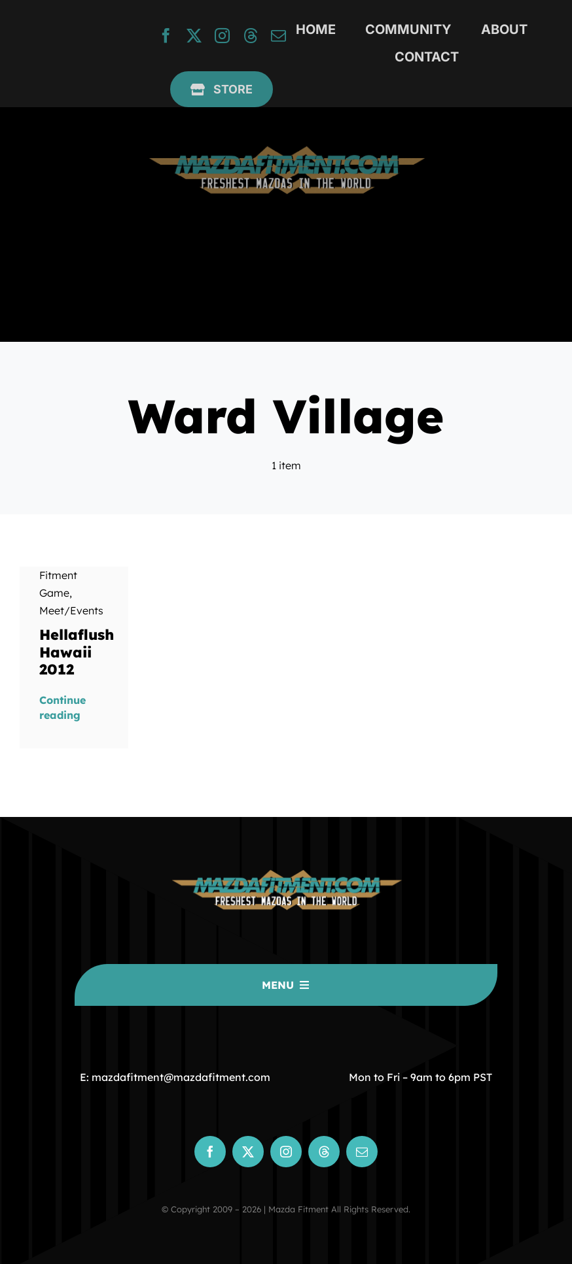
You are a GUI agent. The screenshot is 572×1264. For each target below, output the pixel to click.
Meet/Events (71, 610)
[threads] (250, 35)
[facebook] (165, 35)
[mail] (278, 35)
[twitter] (194, 35)
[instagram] (222, 35)
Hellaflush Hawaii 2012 (76, 651)
